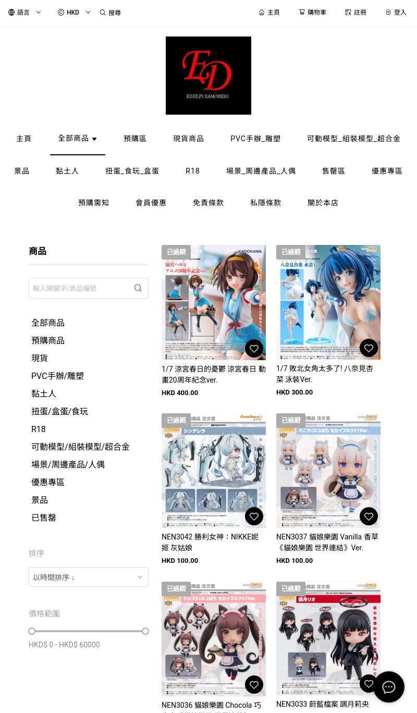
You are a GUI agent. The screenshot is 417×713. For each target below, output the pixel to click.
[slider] (31, 631)
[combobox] (89, 577)
